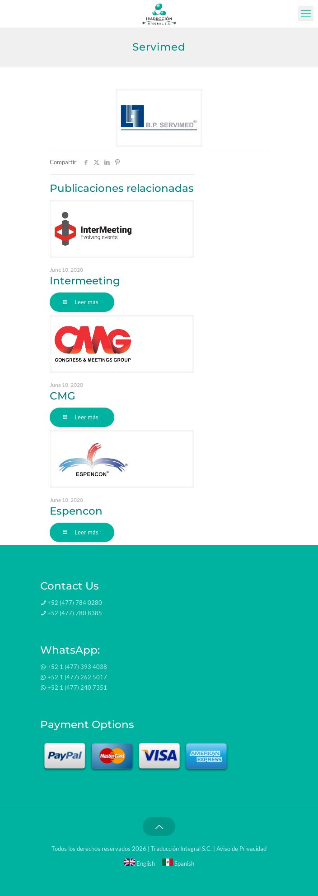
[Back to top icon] (159, 826)
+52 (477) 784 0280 (74, 602)
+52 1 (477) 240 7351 (77, 687)
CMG (62, 396)
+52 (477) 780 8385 (74, 613)
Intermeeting (85, 280)
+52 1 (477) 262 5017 (77, 677)
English (139, 863)
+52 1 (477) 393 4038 (77, 666)
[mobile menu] (305, 13)
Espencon (76, 511)
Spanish (178, 863)
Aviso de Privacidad (241, 848)
